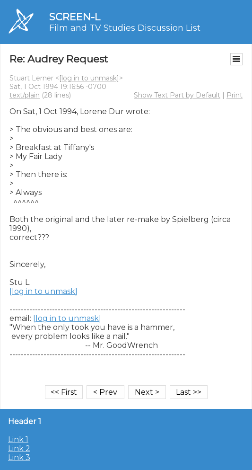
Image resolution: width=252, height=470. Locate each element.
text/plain (24, 95)
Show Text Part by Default (177, 95)
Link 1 (18, 439)
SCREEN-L (74, 17)
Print (234, 95)
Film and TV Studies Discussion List (124, 28)
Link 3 (19, 457)
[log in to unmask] (89, 78)
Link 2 (19, 448)
